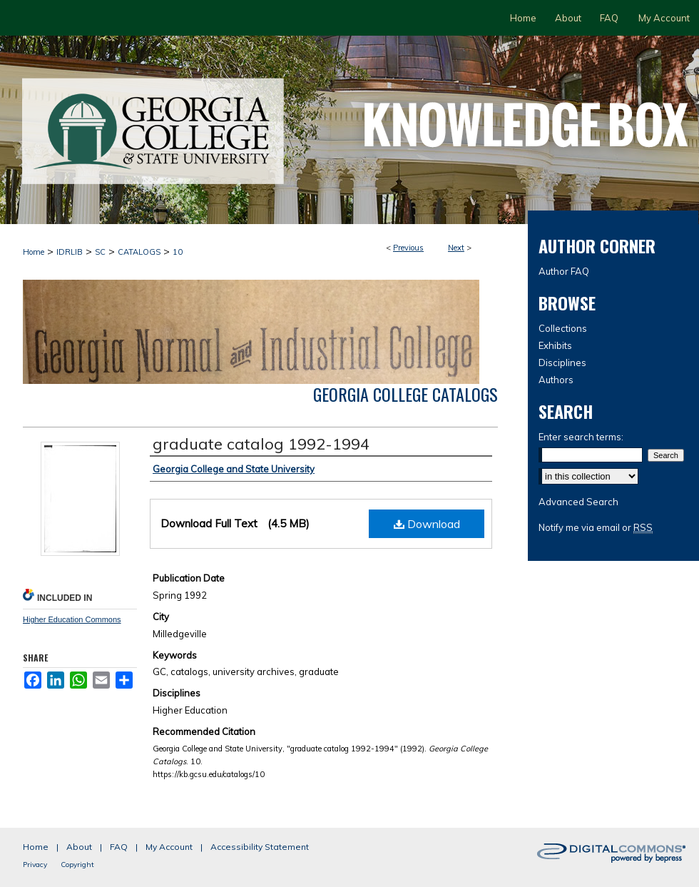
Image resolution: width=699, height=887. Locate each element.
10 (178, 252)
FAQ (119, 846)
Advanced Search (578, 501)
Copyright (77, 864)
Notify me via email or (596, 527)
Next (456, 248)
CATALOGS (139, 252)
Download (427, 524)
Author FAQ (564, 271)
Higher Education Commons (72, 619)
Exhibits (555, 345)
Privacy (35, 864)
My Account (169, 846)
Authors (556, 379)
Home (33, 252)
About (79, 846)
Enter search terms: (581, 436)
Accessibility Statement (259, 846)
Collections (563, 328)
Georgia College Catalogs (405, 394)
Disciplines (562, 362)
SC (100, 252)
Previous (408, 248)
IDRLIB (69, 252)
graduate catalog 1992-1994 (261, 444)
